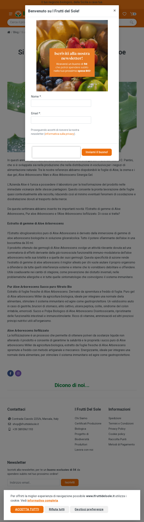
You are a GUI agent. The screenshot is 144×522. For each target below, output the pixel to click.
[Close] (114, 10)
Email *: (36, 113)
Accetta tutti (27, 509)
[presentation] (56, 152)
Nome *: (36, 96)
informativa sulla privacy (59, 133)
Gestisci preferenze (89, 509)
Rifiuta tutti (56, 509)
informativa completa (42, 501)
